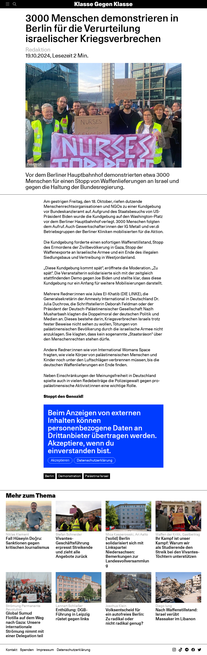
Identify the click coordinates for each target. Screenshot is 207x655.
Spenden (27, 650)
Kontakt (11, 650)
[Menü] (7, 4)
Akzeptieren (60, 460)
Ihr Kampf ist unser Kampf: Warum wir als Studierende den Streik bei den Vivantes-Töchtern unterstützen (177, 547)
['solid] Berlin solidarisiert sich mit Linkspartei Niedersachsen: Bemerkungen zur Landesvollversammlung (127, 552)
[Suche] (14, 4)
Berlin (49, 476)
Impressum (45, 650)
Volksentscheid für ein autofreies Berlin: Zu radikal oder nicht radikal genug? (125, 616)
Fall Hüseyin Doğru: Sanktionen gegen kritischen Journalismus (27, 543)
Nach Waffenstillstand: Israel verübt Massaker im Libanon (177, 614)
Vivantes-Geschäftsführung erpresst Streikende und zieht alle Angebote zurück (74, 547)
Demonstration (69, 476)
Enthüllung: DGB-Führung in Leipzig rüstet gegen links (73, 614)
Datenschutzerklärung (94, 460)
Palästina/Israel (97, 476)
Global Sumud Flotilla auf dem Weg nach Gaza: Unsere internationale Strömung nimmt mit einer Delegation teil (25, 624)
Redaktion (37, 49)
